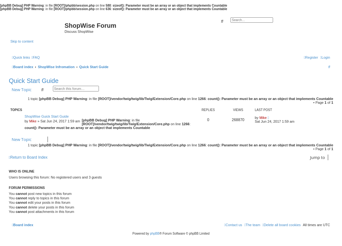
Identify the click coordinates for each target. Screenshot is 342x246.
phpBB (154, 233)
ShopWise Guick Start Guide (47, 116)
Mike (33, 121)
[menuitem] (35, 57)
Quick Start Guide (34, 80)
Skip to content (21, 41)
